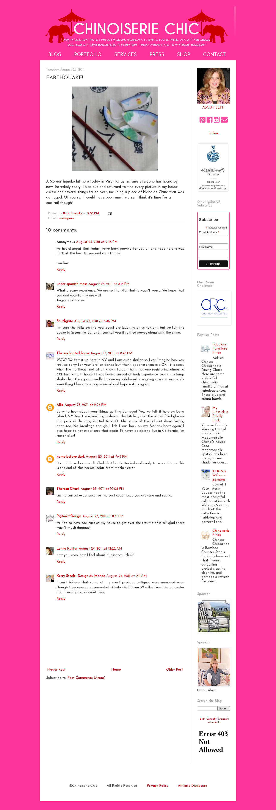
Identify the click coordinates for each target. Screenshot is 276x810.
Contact (214, 54)
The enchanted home (72, 353)
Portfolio (87, 54)
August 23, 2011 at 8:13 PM (109, 284)
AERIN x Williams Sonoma (219, 475)
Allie (59, 405)
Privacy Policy (157, 786)
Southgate (64, 321)
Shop (183, 54)
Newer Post (56, 669)
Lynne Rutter (66, 548)
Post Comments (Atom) (86, 678)
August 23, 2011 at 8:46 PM (95, 321)
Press (157, 54)
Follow (213, 133)
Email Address (209, 232)
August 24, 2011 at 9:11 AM (126, 576)
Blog (54, 54)
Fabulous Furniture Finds (219, 349)
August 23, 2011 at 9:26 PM (85, 405)
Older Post (174, 669)
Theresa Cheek (67, 489)
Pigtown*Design (68, 516)
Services (125, 54)
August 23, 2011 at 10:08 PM (102, 489)
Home (116, 669)
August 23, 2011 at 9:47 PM (106, 457)
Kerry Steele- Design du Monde (80, 576)
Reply (60, 269)
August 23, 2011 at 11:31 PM (103, 516)
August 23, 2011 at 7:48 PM (97, 242)
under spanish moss (71, 284)
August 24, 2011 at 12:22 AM (100, 548)
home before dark (70, 457)
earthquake (66, 218)
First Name (206, 247)
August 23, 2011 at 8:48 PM (111, 353)
